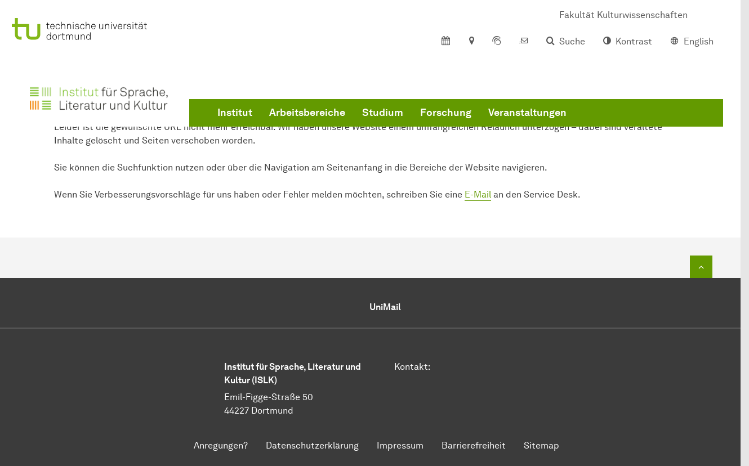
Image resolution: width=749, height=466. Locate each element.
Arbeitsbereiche (307, 112)
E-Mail (478, 194)
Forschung (445, 112)
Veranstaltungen (527, 112)
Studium (382, 112)
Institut (234, 112)
